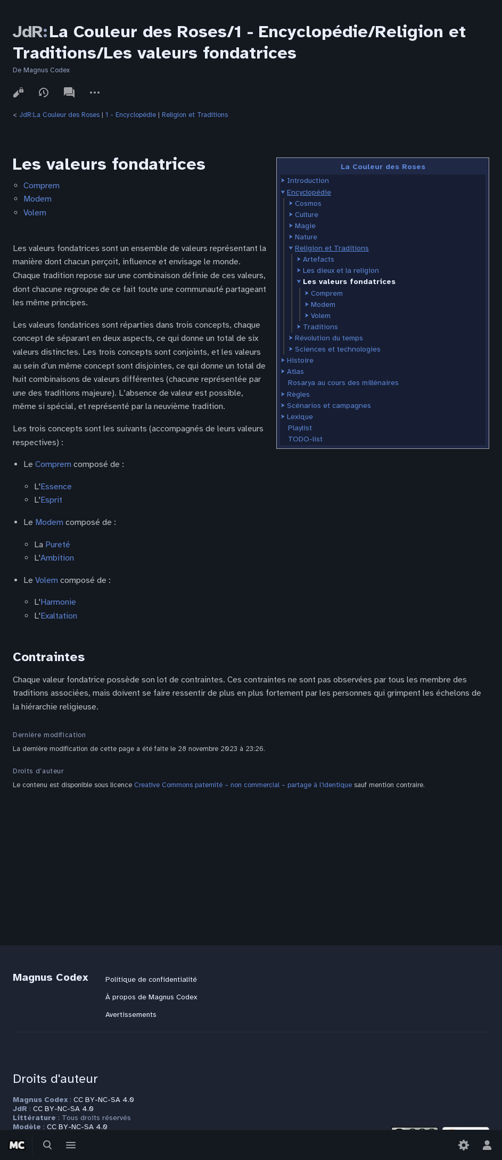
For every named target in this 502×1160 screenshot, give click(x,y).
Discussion (69, 92)
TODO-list (305, 439)
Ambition (57, 558)
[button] (283, 180)
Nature (306, 236)
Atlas (295, 371)
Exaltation (58, 616)
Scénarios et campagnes (329, 405)
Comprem (327, 293)
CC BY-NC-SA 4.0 (103, 1099)
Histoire (300, 360)
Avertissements (131, 1014)
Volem (321, 315)
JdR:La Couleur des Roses (59, 115)
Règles (298, 394)
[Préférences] (463, 1145)
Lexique (300, 416)
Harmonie (58, 602)
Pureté (57, 544)
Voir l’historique (43, 92)
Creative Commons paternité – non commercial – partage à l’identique (243, 785)
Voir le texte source (18, 92)
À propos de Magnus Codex (151, 997)
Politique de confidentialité (151, 979)
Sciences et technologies (338, 349)
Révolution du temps (329, 338)
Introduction (308, 180)
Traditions (320, 326)
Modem (323, 304)
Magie (305, 225)
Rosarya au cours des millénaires (343, 382)
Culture (306, 214)
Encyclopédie (309, 192)
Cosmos (308, 203)
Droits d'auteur (55, 1079)
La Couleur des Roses (383, 166)
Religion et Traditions (195, 115)
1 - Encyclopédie (130, 115)
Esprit (51, 500)
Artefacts (318, 259)
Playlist (300, 427)
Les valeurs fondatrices (349, 281)
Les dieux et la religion (341, 270)
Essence (56, 486)
